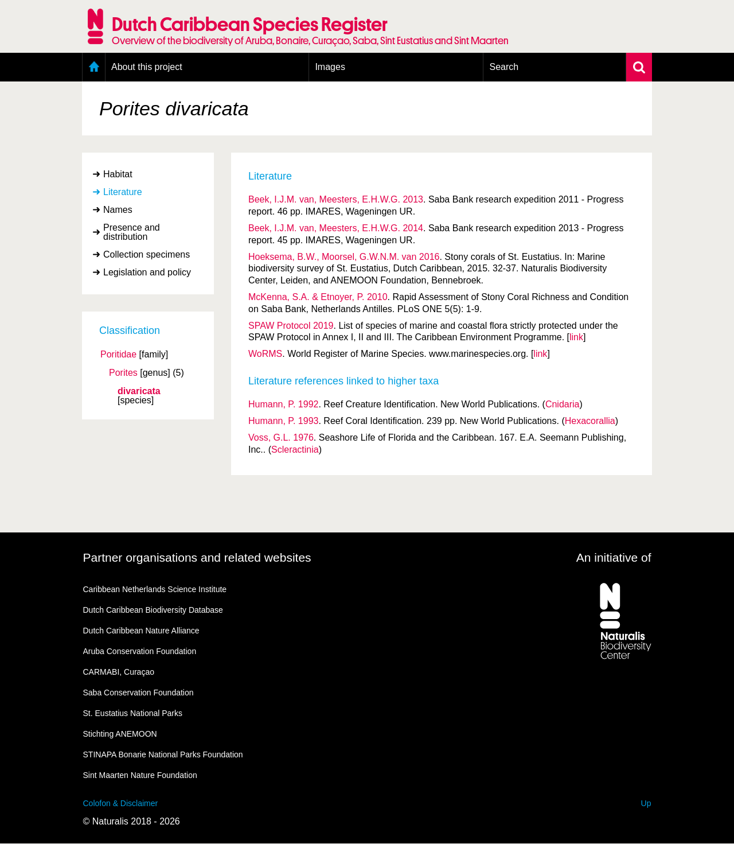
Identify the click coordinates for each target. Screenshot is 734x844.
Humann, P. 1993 (283, 421)
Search (503, 67)
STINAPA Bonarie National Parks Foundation (163, 754)
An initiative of (613, 557)
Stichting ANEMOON (120, 733)
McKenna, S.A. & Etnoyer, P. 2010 (318, 297)
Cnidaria (562, 404)
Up (646, 803)
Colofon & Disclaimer (120, 803)
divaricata (139, 391)
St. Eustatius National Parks (133, 713)
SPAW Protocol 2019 (291, 325)
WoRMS (265, 354)
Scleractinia (295, 449)
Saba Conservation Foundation (138, 692)
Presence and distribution (131, 232)
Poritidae (118, 354)
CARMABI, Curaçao (118, 671)
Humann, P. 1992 (283, 404)
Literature (122, 192)
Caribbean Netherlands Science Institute (155, 589)
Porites (123, 373)
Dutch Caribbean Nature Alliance (141, 630)
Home (94, 67)
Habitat (117, 174)
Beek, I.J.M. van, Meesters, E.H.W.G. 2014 (335, 228)
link (576, 337)
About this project (146, 67)
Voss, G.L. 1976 (281, 437)
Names (117, 210)
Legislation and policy (147, 272)
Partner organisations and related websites (197, 557)
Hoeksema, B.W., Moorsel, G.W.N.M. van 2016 (343, 257)
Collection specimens (146, 254)
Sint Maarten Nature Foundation (140, 775)
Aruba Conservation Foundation (140, 651)
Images (330, 67)
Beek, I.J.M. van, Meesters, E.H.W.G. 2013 (335, 199)
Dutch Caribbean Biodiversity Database (153, 609)
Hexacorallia (590, 421)
